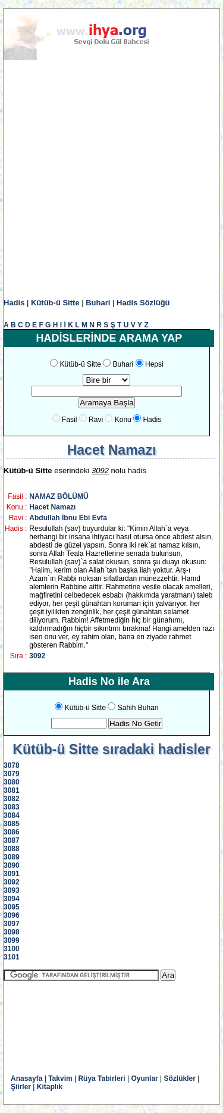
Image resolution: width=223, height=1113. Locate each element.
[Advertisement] (111, 179)
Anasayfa (26, 1078)
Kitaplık (49, 1087)
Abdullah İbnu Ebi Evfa (68, 518)
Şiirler (21, 1087)
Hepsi (154, 364)
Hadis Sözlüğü (143, 302)
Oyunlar (144, 1078)
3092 (37, 656)
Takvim (60, 1078)
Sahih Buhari (138, 708)
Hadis (14, 302)
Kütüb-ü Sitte (55, 302)
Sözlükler (180, 1078)
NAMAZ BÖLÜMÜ (58, 496)
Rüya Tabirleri (101, 1078)
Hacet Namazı (52, 507)
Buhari (98, 302)
